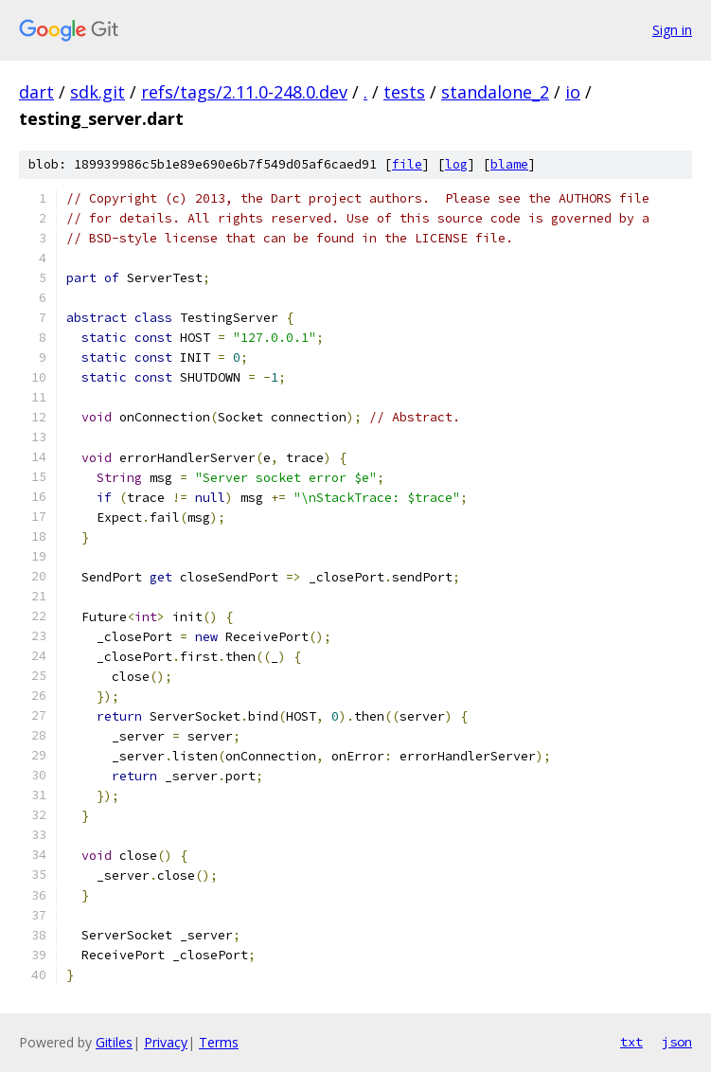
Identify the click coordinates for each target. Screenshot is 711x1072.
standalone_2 (495, 91)
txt (631, 1041)
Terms (219, 1042)
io (572, 91)
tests (404, 91)
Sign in (672, 30)
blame (509, 164)
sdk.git (97, 91)
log (456, 164)
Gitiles (114, 1042)
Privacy (165, 1042)
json (677, 1041)
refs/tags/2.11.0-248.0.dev (244, 91)
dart (36, 91)
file (407, 164)
